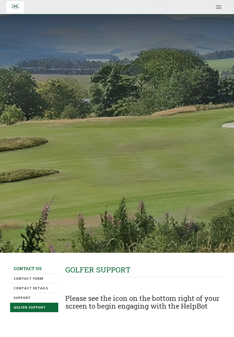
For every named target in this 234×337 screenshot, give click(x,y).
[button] (24, 228)
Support (22, 297)
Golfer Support (30, 307)
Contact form (28, 278)
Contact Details (31, 288)
